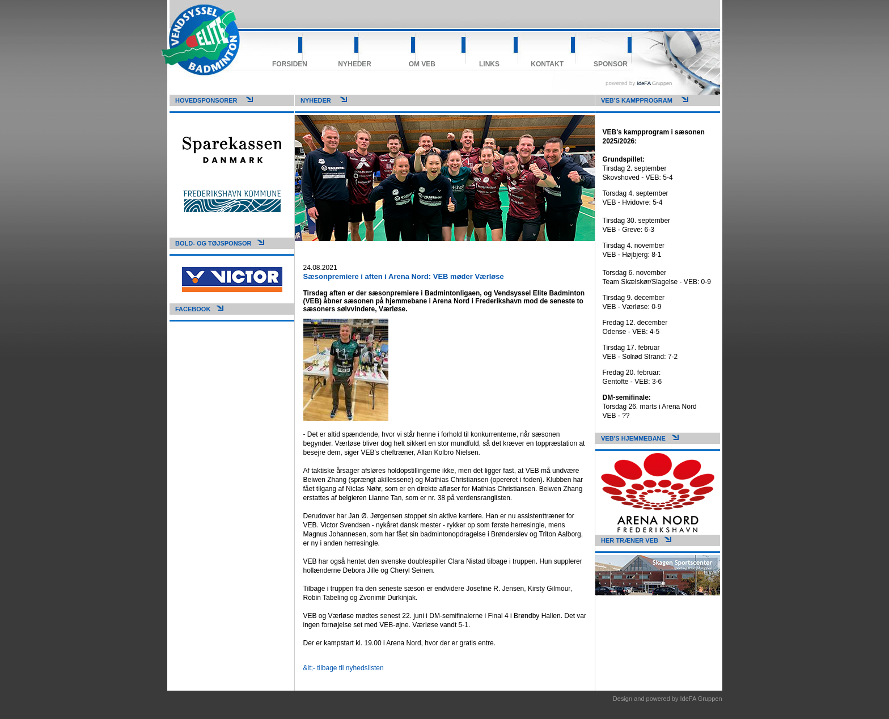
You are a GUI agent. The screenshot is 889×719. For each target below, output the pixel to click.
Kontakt (547, 64)
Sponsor (611, 64)
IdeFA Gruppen (701, 698)
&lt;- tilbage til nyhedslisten (343, 668)
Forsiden (289, 64)
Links (489, 64)
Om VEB (422, 64)
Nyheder (354, 64)
